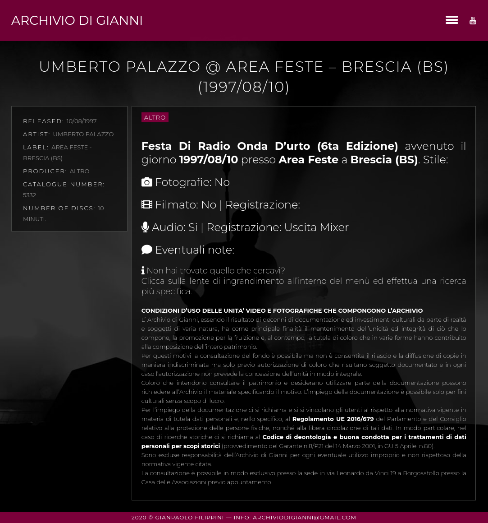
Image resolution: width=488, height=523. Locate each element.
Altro (155, 117)
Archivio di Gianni (77, 20)
